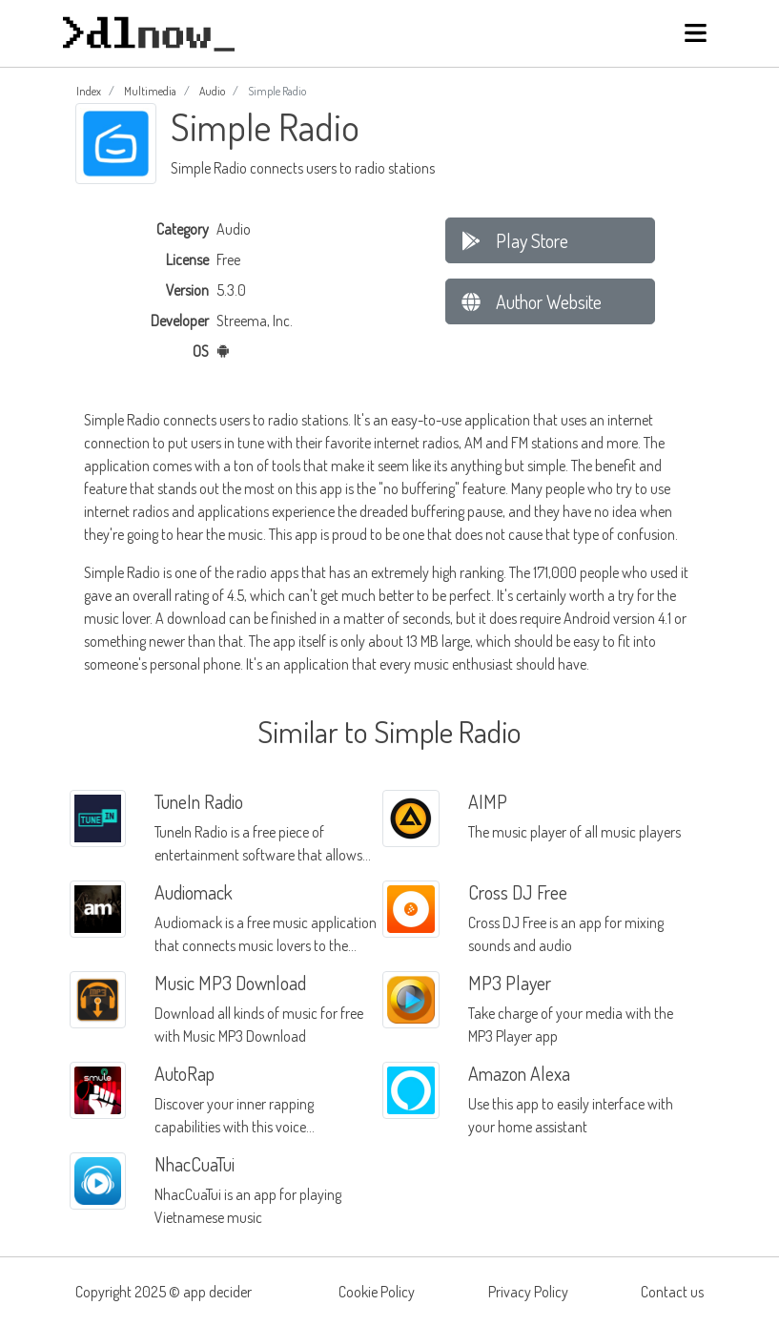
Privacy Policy (528, 1291)
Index (88, 91)
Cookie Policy (376, 1291)
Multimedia (150, 91)
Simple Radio (122, 419)
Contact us (672, 1291)
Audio (212, 91)
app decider (217, 1291)
